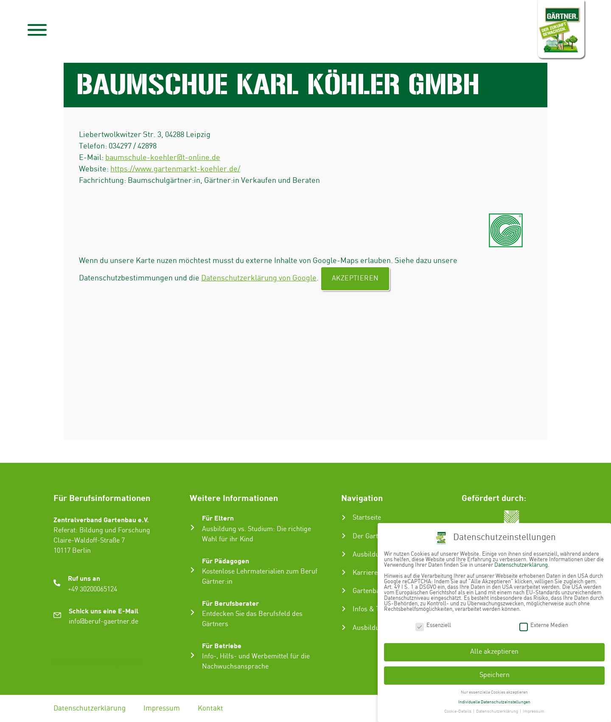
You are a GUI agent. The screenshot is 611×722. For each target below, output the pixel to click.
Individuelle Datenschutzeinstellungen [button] (494, 701)
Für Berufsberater (230, 603)
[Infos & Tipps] (343, 608)
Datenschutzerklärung (89, 708)
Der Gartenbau (374, 536)
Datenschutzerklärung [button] (497, 711)
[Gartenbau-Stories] (343, 590)
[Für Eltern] (192, 527)
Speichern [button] (494, 674)
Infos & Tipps (372, 609)
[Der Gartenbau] (343, 535)
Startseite (367, 517)
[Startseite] (343, 517)
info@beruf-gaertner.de (103, 621)
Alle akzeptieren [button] (494, 651)
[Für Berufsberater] (192, 612)
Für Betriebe (221, 645)
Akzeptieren (355, 278)
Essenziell (433, 624)
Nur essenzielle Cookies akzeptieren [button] (494, 691)
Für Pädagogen (225, 560)
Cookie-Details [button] (458, 711)
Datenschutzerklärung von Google (259, 278)
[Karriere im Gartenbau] (343, 572)
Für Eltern (218, 517)
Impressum (161, 708)
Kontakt (210, 708)
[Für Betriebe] (192, 655)
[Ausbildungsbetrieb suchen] (343, 627)
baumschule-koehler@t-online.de (162, 158)
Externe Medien (543, 624)
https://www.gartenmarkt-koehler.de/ (175, 169)
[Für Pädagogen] (192, 570)
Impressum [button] (533, 711)
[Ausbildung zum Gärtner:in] (343, 554)
